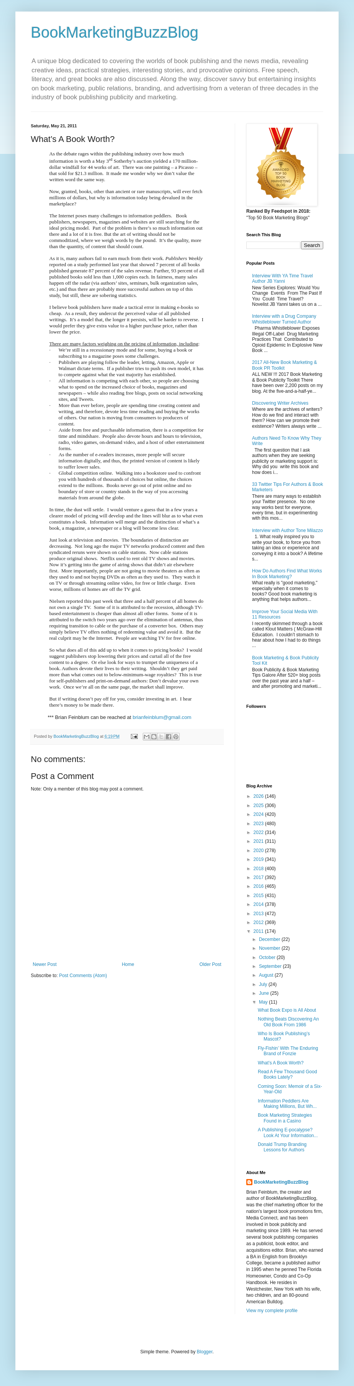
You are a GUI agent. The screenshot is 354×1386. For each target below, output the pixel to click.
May (264, 1002)
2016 (259, 886)
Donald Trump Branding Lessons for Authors (282, 1147)
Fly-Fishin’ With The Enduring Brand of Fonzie (288, 1051)
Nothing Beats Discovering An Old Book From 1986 (288, 1021)
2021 (259, 841)
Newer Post (45, 964)
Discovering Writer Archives (280, 403)
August (267, 975)
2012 (259, 922)
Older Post (210, 964)
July (264, 984)
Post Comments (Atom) (83, 975)
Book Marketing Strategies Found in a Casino (285, 1117)
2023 (259, 823)
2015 (259, 895)
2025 (259, 805)
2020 (259, 850)
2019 (259, 859)
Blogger (204, 1351)
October (268, 957)
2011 (259, 931)
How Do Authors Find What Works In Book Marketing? (287, 573)
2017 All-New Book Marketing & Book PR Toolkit (284, 365)
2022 (259, 832)
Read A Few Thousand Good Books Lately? (287, 1074)
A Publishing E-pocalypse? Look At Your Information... (288, 1132)
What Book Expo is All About (287, 1010)
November (270, 948)
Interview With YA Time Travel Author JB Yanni (282, 278)
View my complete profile (271, 1310)
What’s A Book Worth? (281, 1063)
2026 (259, 796)
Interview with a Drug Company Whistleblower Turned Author (284, 319)
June (264, 993)
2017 (259, 877)
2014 (259, 904)
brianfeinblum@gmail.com (162, 717)
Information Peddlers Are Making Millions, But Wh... (287, 1103)
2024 (259, 814)
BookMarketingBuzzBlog (115, 32)
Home (128, 964)
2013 (259, 913)
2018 (259, 868)
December (270, 939)
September (271, 966)
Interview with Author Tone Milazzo (287, 530)
